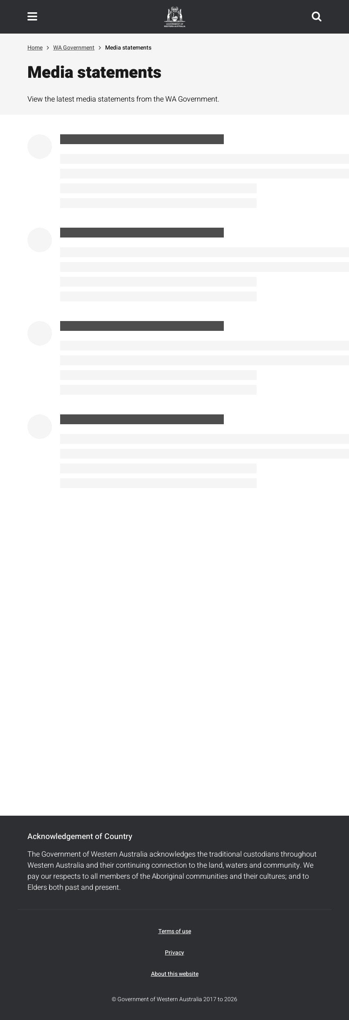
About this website (174, 974)
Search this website (317, 17)
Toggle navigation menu (32, 17)
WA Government (74, 47)
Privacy (174, 952)
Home (35, 47)
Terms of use (174, 931)
